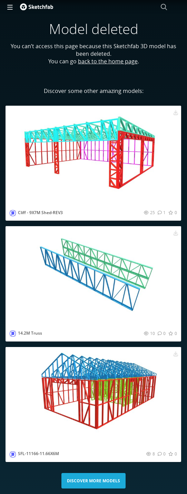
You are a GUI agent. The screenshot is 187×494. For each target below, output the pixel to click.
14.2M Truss (30, 333)
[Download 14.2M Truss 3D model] (176, 232)
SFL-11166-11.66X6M (38, 453)
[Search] (164, 7)
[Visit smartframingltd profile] (13, 213)
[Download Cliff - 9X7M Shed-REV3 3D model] (176, 112)
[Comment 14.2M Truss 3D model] (162, 333)
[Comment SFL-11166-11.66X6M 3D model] (162, 453)
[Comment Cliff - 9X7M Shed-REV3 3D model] (162, 212)
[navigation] (10, 7)
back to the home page (108, 61)
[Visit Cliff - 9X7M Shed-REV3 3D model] (93, 155)
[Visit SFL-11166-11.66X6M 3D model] (93, 396)
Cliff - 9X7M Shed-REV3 (40, 213)
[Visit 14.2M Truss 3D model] (93, 275)
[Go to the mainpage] (36, 6)
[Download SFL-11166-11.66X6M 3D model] (176, 353)
